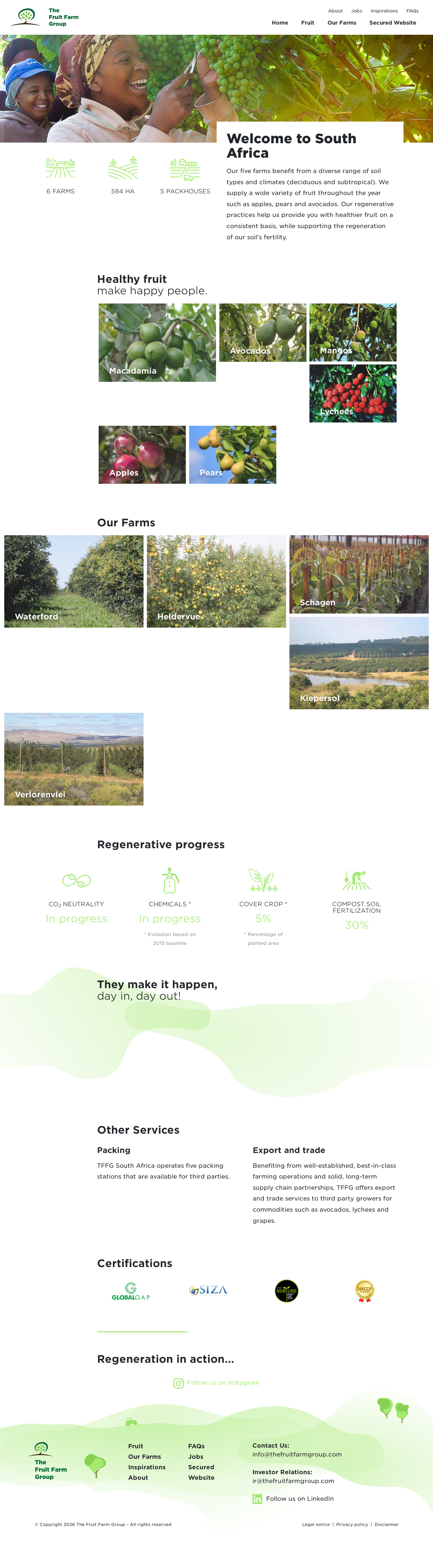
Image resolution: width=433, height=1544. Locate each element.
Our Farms (144, 1456)
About (335, 10)
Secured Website (392, 23)
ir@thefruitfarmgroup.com (293, 1480)
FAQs (412, 10)
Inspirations (384, 10)
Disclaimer (387, 1524)
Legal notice (316, 1524)
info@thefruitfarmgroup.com (297, 1454)
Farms (341, 23)
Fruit (307, 23)
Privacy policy (352, 1524)
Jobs (356, 10)
